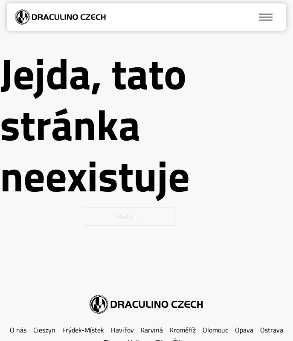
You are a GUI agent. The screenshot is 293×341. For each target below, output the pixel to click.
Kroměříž (183, 330)
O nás (18, 330)
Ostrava (271, 330)
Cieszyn (44, 330)
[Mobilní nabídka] (266, 17)
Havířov (122, 330)
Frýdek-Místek (83, 330)
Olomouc (215, 330)
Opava (244, 330)
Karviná (152, 330)
